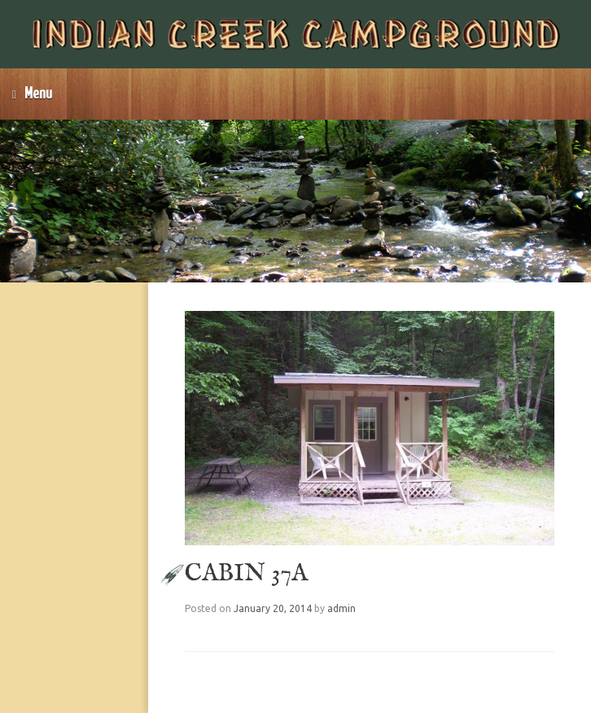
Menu (32, 94)
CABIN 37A (246, 573)
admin (341, 608)
